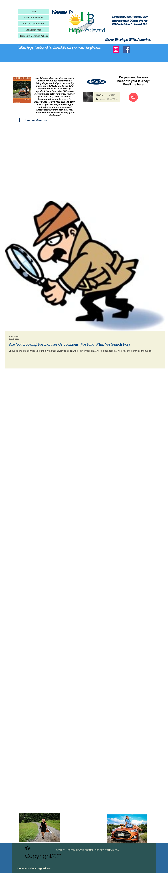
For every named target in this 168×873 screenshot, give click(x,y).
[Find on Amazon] (36, 120)
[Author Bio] (96, 82)
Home (33, 11)
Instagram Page (33, 29)
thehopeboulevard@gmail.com (34, 868)
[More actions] (161, 337)
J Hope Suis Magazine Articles (33, 36)
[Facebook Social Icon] (126, 49)
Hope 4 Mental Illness (33, 23)
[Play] (97, 99)
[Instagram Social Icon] (116, 49)
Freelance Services (33, 17)
